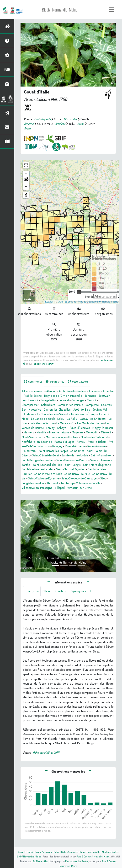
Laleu (60, 418)
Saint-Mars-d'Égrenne (97, 464)
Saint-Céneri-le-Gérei (45, 455)
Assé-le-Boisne (33, 395)
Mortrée (73, 437)
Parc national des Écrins (76, 861)
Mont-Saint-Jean (32, 437)
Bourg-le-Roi (48, 400)
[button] (26, 180)
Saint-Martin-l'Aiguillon (70, 469)
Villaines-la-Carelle (88, 483)
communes (33, 381)
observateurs (78, 381)
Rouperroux (29, 451)
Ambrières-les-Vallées (72, 391)
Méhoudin (92, 432)
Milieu (46, 591)
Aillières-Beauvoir (33, 391)
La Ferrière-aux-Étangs (81, 414)
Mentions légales (110, 851)
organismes (55, 381)
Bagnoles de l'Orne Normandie (63, 395)
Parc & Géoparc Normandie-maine (98, 301)
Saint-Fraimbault (101, 455)
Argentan (109, 391)
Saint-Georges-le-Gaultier (38, 460)
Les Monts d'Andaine (90, 423)
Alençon (51, 391)
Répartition (61, 591)
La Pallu (72, 418)
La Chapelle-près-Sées (51, 414)
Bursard (64, 400)
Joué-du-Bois (81, 409)
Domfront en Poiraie (70, 405)
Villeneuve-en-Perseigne (37, 487)
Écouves (106, 405)
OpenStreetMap (67, 301)
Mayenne (77, 432)
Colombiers (48, 405)
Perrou (81, 441)
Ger (24, 409)
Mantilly (42, 432)
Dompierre (92, 405)
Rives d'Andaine (75, 446)
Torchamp (67, 483)
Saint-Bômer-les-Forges (53, 451)
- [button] (26, 186)
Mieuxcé (106, 432)
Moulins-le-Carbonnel (94, 437)
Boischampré (30, 400)
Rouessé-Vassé (96, 446)
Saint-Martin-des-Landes (37, 469)
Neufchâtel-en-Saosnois (37, 441)
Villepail (60, 487)
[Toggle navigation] (111, 9)
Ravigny (57, 446)
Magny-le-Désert (102, 428)
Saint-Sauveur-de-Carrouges (79, 478)
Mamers (29, 432)
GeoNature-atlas (40, 861)
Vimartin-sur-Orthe (79, 487)
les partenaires (43, 363)
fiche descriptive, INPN (46, 752)
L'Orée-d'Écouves (79, 428)
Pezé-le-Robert (97, 441)
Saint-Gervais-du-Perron (72, 460)
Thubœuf (52, 483)
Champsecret (30, 405)
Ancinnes (94, 391)
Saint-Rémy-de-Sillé (77, 474)
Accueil (21, 851)
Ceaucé (91, 400)
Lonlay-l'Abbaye (56, 428)
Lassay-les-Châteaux (93, 418)
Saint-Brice (77, 451)
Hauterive (35, 409)
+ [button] (26, 174)
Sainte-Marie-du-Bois (75, 455)
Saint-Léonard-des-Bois (47, 464)
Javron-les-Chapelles (57, 409)
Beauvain (104, 395)
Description (32, 591)
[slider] (79, 292)
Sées (103, 478)
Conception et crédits (90, 851)
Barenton (90, 395)
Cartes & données (69, 851)
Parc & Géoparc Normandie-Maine (43, 851)
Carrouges (77, 400)
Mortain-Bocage (56, 437)
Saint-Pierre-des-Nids (48, 474)
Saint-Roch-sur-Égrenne (43, 478)
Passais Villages (64, 441)
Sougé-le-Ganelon (33, 483)
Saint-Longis (72, 464)
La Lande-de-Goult (43, 418)
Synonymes (78, 591)
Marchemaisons (59, 432)
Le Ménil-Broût (65, 423)
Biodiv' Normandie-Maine (59, 9)
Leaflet (49, 301)
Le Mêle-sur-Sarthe (42, 423)
